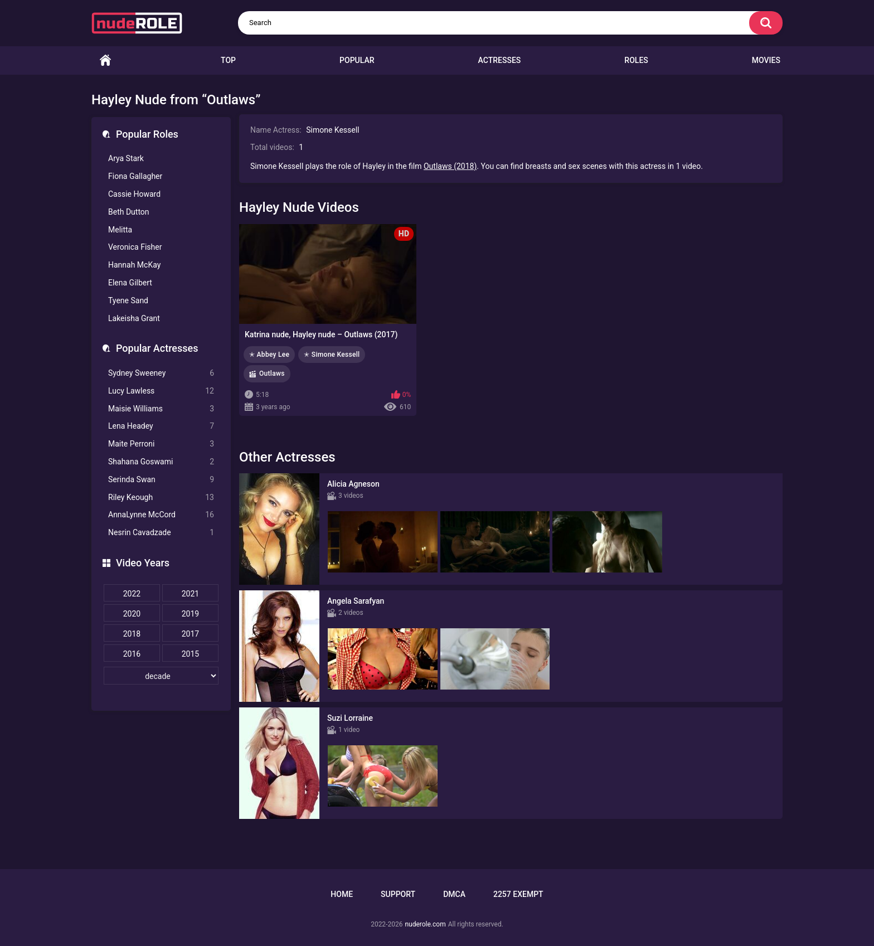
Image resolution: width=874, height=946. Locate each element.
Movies (766, 60)
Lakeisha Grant (134, 318)
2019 (190, 613)
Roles (636, 60)
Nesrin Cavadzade (161, 532)
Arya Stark (126, 158)
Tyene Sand (128, 300)
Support (398, 894)
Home (105, 60)
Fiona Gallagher (135, 176)
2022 (131, 593)
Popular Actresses (157, 348)
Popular (356, 60)
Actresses (499, 60)
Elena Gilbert (130, 282)
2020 (131, 613)
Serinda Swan (161, 479)
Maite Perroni (161, 444)
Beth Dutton (128, 211)
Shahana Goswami (161, 462)
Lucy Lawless (161, 391)
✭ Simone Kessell (332, 354)
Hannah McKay (134, 264)
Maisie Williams (161, 409)
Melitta (120, 229)
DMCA (454, 894)
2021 (190, 593)
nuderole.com (425, 924)
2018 (131, 633)
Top (228, 60)
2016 (131, 653)
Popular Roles (147, 134)
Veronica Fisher (135, 246)
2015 (190, 653)
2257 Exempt (518, 894)
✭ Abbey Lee (269, 354)
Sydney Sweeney (161, 373)
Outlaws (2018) (450, 166)
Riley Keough (161, 497)
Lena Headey (161, 426)
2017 (190, 633)
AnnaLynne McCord (161, 515)
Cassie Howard (134, 194)
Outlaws (272, 373)
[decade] (161, 676)
